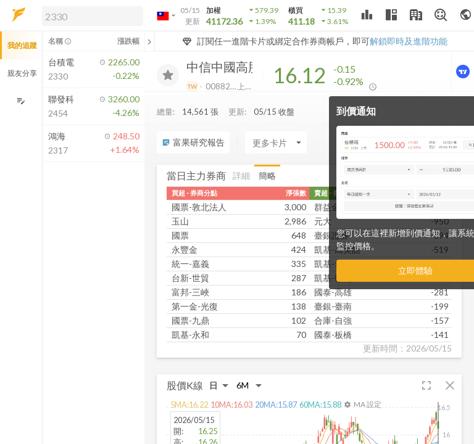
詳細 (241, 175)
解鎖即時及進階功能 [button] (408, 41)
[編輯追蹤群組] (20, 101)
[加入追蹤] (168, 75)
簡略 (267, 175)
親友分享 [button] (22, 73)
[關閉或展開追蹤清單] (149, 41)
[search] (92, 16)
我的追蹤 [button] (22, 45)
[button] (90, 15)
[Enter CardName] (276, 142)
